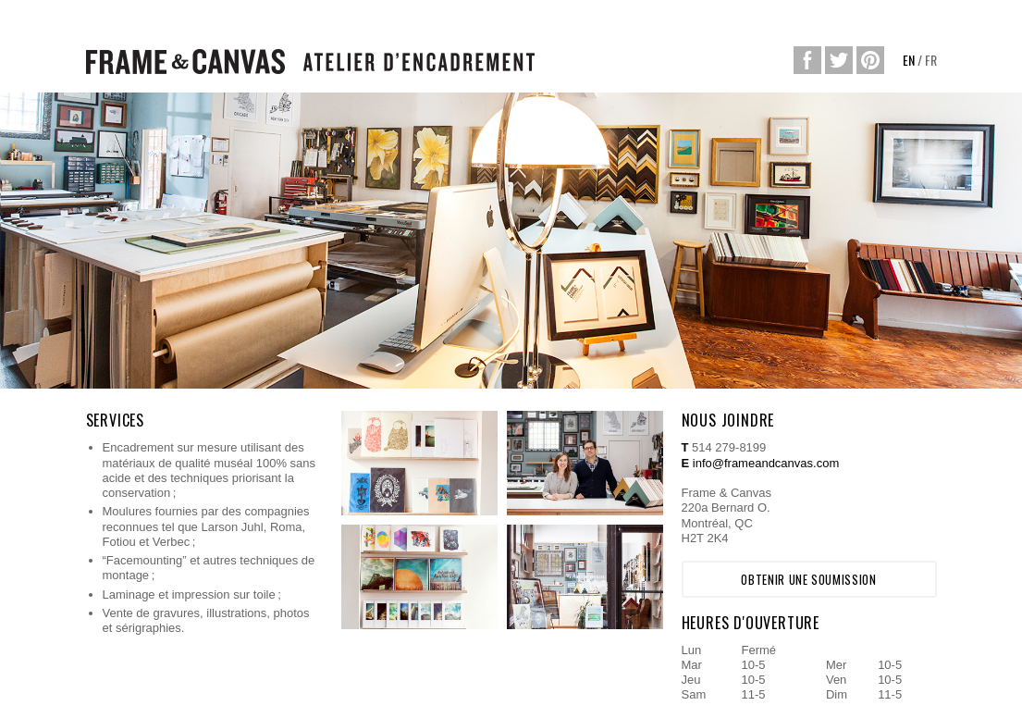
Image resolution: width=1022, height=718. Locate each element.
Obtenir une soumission (808, 579)
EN (909, 59)
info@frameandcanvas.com (766, 463)
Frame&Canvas (185, 61)
